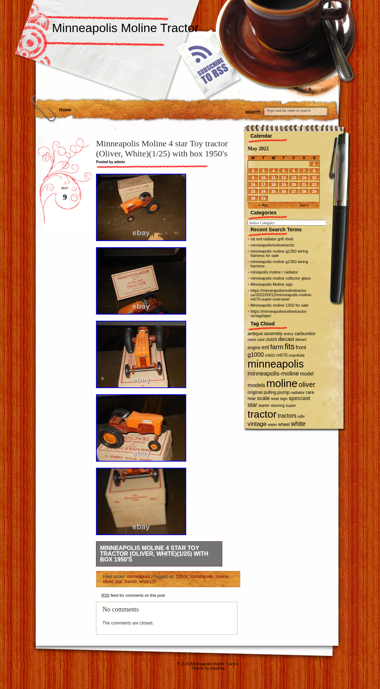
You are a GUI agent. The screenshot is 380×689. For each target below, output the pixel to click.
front (301, 347)
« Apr (263, 205)
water (272, 424)
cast (261, 339)
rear (252, 398)
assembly (273, 333)
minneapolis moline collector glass (280, 278)
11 (273, 177)
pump (284, 392)
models (256, 385)
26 (283, 191)
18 (273, 184)
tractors (287, 416)
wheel (284, 424)
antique (255, 333)
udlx (301, 416)
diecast (286, 339)
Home (65, 109)
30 (253, 198)
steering (277, 405)
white (298, 423)
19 (283, 184)
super (291, 405)
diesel (300, 339)
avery (288, 334)
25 (273, 191)
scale (263, 398)
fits (289, 346)
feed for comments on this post (133, 595)
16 (253, 184)
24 (263, 191)
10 (263, 177)
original (255, 392)
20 (294, 184)
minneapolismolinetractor (272, 245)
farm (277, 347)
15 (314, 177)
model (306, 374)
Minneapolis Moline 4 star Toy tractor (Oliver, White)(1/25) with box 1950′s (154, 554)
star (118, 581)
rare (310, 392)
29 (314, 191)
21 (304, 184)
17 (263, 184)
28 (304, 191)
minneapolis (138, 576)
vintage (257, 424)
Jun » (304, 205)
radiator (298, 392)
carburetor (304, 333)
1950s (182, 576)
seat (275, 398)
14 (304, 177)
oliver (108, 581)
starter (264, 405)
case (252, 339)
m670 (282, 355)
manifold (297, 355)
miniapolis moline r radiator (274, 272)
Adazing (217, 668)
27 (294, 191)
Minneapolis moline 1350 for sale (279, 305)
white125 (148, 581)
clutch (271, 339)
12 (283, 177)
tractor (131, 581)
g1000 (256, 354)
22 (314, 184)
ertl (265, 347)
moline (221, 576)
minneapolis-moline (273, 373)
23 (253, 191)
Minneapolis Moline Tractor (125, 28)
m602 (270, 355)
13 (294, 177)
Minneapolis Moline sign (271, 284)
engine (254, 347)
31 (263, 198)
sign (284, 398)
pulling (270, 392)
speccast (299, 398)
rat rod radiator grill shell (271, 239)
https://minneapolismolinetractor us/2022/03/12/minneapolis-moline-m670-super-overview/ (281, 294)
